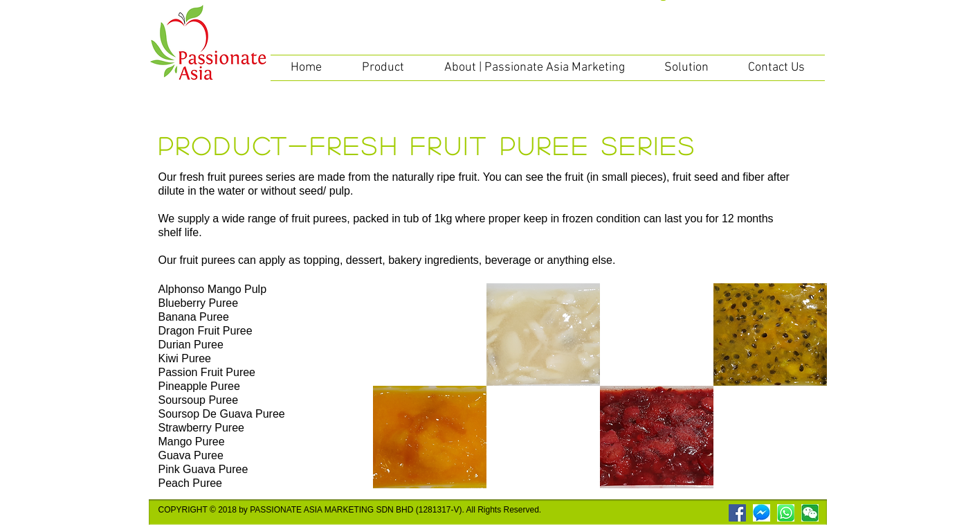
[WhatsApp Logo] (785, 513)
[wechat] (810, 513)
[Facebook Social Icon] (737, 513)
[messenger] (761, 513)
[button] (383, 67)
